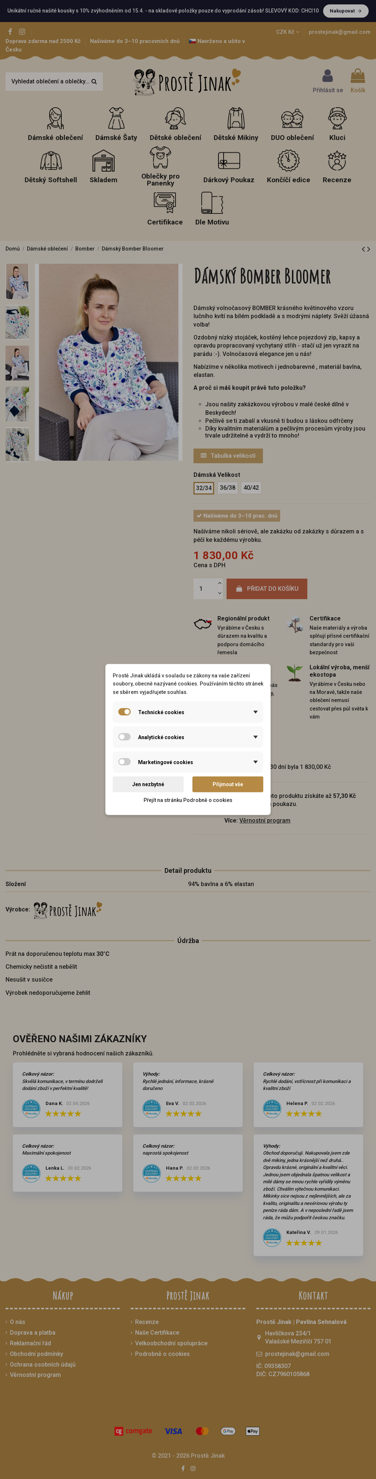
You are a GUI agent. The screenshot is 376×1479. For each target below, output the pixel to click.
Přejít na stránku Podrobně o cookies (188, 800)
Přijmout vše (228, 784)
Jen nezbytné (148, 784)
